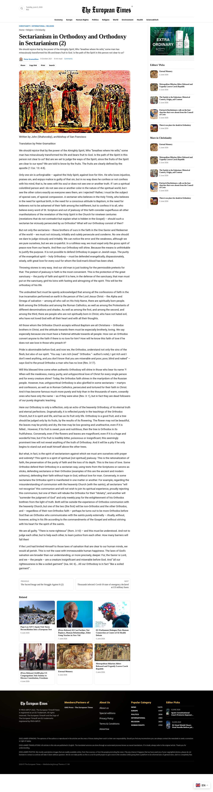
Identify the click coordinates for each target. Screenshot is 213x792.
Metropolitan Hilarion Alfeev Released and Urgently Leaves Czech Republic (112, 666)
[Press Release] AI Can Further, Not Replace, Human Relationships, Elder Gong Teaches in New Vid (74, 632)
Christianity (24, 26)
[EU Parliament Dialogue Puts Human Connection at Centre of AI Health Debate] (112, 614)
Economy (59, 19)
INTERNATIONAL (138, 718)
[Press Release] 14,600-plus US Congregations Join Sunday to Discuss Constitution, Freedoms (34, 675)
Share (23, 65)
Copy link (33, 65)
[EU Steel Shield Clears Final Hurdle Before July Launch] (168, 725)
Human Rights (82, 19)
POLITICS (135, 714)
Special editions (107, 713)
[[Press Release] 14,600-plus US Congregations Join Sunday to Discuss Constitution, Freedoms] (37, 656)
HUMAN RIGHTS (138, 725)
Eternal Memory (65, 671)
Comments (68, 59)
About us (104, 707)
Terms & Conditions (110, 723)
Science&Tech (152, 19)
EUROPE (134, 711)
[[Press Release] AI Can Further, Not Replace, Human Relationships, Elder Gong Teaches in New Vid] (75, 614)
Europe (69, 19)
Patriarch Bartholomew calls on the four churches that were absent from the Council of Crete (176, 112)
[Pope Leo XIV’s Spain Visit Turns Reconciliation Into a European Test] (37, 612)
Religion (105, 19)
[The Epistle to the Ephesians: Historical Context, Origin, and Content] (154, 100)
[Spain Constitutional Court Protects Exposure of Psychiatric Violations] (167, 712)
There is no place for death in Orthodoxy (175, 125)
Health (140, 19)
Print (43, 65)
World (115, 19)
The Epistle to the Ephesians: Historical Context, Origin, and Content (174, 98)
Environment (127, 19)
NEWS (133, 707)
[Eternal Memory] (75, 656)
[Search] (21, 8)
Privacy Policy (106, 718)
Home (21, 30)
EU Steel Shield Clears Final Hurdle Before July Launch (182, 727)
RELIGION (135, 721)
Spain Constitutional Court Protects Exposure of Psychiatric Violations (182, 714)
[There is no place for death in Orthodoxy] (154, 128)
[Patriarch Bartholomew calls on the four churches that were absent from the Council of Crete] (154, 114)
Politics (95, 19)
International (38, 26)
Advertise (104, 729)
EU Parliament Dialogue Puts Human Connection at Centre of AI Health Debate (112, 632)
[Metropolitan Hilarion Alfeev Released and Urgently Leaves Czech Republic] (112, 652)
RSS (27, 9)
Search (52, 65)
